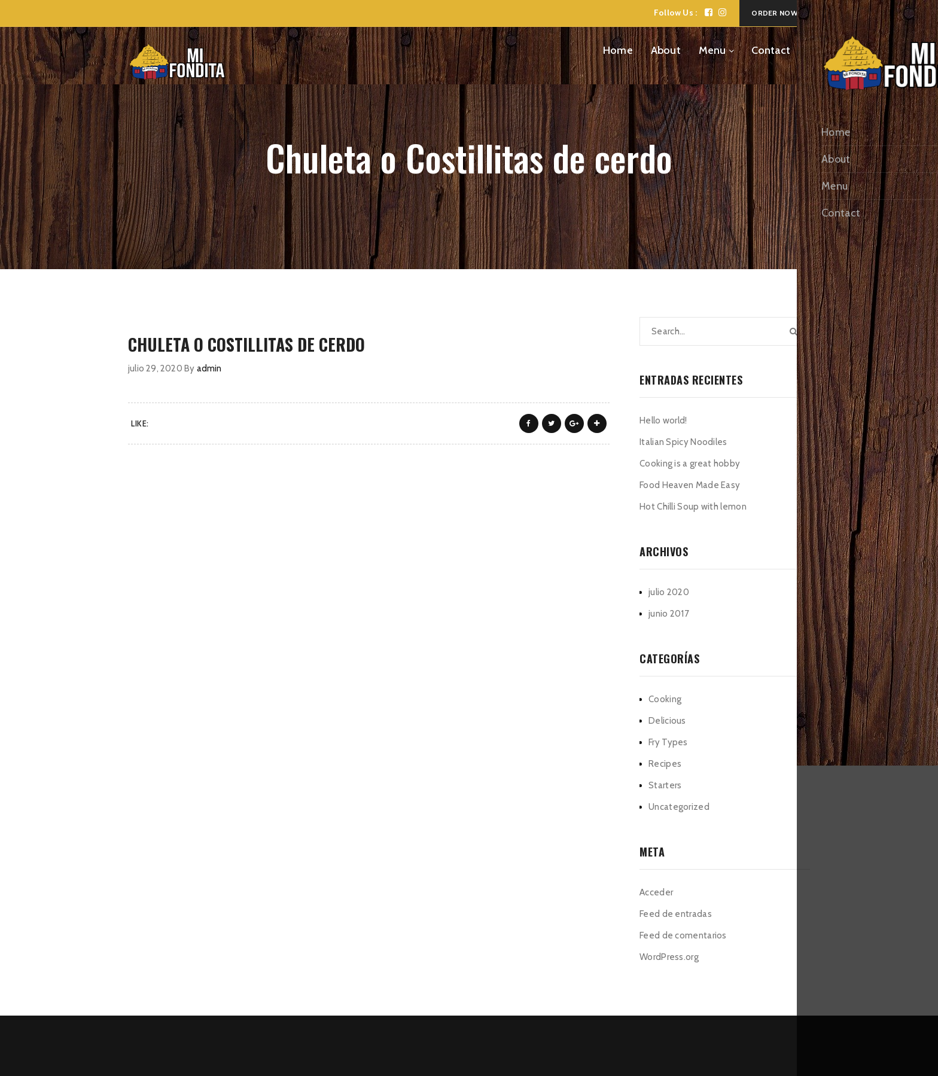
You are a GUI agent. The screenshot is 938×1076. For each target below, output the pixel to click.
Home (618, 50)
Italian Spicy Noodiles (683, 442)
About (666, 50)
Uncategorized (678, 806)
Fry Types (668, 742)
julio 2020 (668, 592)
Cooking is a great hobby (689, 463)
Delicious (667, 720)
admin (209, 368)
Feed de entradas (675, 914)
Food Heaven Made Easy (689, 485)
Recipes (664, 763)
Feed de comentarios (683, 935)
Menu (712, 50)
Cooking (664, 699)
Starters (664, 785)
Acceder (656, 892)
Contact (770, 50)
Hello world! (663, 420)
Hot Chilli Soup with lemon (693, 506)
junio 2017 (668, 613)
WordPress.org (669, 957)
